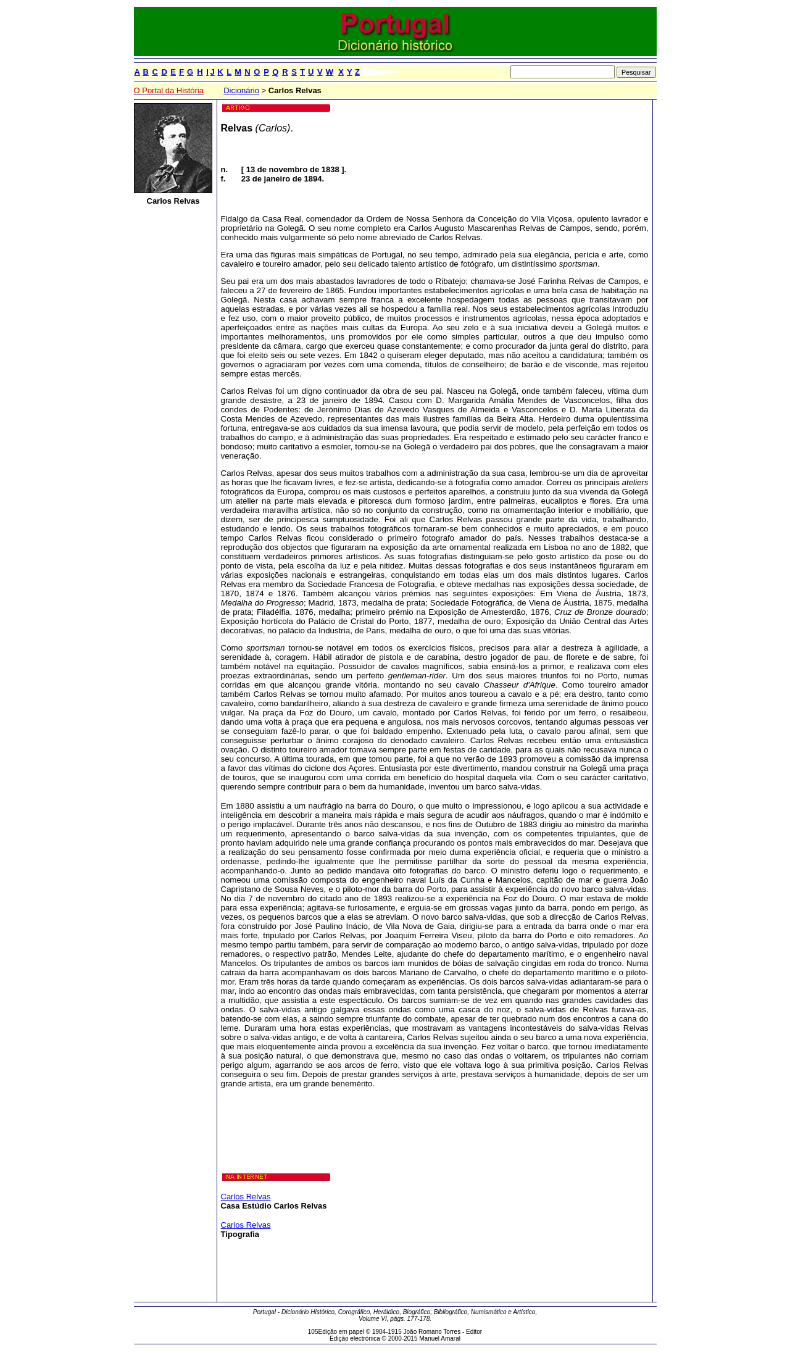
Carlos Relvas (246, 1196)
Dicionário (241, 90)
